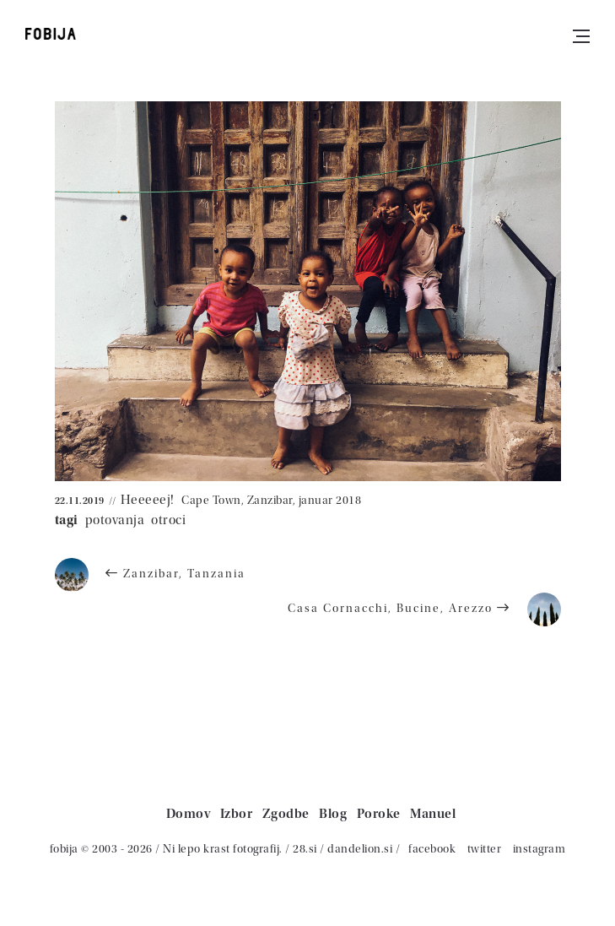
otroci (168, 520)
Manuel (433, 813)
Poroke (379, 813)
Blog (333, 813)
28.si (305, 849)
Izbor (236, 813)
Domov (188, 813)
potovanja (115, 520)
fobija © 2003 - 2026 (101, 849)
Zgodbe (286, 813)
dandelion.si (359, 849)
